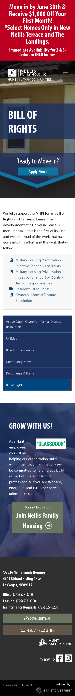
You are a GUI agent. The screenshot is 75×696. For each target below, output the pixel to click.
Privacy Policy (11, 685)
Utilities (11, 338)
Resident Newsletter (37, 630)
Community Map (37, 618)
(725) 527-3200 (23, 594)
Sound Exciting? (37, 517)
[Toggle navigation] (65, 73)
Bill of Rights (15, 384)
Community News (18, 361)
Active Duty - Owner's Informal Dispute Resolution (34, 324)
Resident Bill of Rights (33, 288)
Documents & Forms (20, 373)
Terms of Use (29, 685)
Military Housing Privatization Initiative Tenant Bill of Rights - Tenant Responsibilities (39, 277)
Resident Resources (20, 350)
